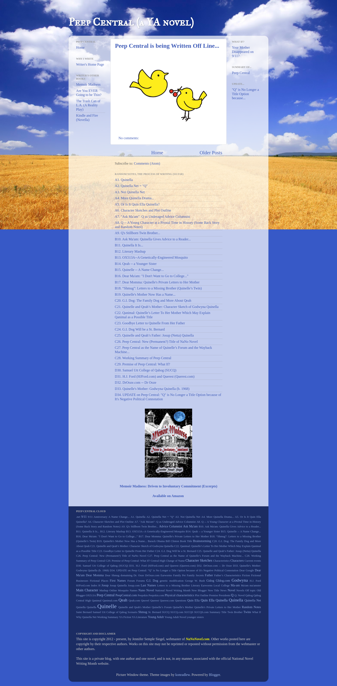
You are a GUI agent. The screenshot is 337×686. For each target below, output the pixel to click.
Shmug (142, 612)
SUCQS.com (201, 612)
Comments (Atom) (147, 163)
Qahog (249, 595)
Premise (213, 595)
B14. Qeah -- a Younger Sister (136, 264)
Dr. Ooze (138, 575)
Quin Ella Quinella (214, 600)
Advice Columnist (170, 526)
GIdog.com (223, 580)
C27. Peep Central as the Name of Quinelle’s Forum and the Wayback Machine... (195, 555)
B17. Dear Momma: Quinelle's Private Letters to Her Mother (157, 282)
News (223, 590)
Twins (247, 612)
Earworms (166, 575)
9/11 (84, 516)
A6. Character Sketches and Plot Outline (143, 210)
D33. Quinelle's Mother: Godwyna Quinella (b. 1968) (152, 389)
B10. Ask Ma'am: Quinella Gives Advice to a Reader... (153, 239)
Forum (131, 580)
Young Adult (156, 617)
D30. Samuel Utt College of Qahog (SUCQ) (145, 370)
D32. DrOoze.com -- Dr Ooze (135, 383)
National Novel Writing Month (173, 590)
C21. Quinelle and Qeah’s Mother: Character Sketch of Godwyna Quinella (167, 307)
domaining (126, 575)
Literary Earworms (202, 585)
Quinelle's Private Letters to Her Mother (217, 607)
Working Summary (107, 617)
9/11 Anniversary (97, 516)
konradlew (182, 675)
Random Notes (251, 607)
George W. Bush (195, 580)
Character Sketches (198, 560)
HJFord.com (83, 585)
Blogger (214, 675)
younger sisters (195, 617)
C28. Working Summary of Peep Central (143, 358)
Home (157, 152)
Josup (105, 585)
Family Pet (179, 575)
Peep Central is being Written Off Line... (167, 45)
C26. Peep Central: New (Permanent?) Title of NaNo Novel (156, 342)
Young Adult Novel (175, 617)
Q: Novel (239, 595)
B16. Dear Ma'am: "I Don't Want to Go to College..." (151, 276)
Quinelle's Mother (183, 607)
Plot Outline (201, 595)
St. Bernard (154, 612)
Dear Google (246, 570)
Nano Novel (146, 590)
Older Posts (211, 152)
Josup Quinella (118, 585)
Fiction (246, 575)
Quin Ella (193, 600)
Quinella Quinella (86, 607)
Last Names (148, 585)
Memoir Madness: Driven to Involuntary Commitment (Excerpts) (168, 486)
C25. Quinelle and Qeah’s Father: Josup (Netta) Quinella (154, 335)
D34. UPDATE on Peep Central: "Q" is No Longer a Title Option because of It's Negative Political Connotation (174, 570)
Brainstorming (202, 541)
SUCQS (188, 612)
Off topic (250, 590)
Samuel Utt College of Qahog (110, 612)
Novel (231, 590)
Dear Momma (95, 575)
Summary (215, 612)
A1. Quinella (124, 180)
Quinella (236, 600)
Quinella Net (253, 600)
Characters (237, 560)
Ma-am (235, 585)
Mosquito (123, 590)
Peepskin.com (156, 595)
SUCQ (166, 612)
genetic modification (172, 580)
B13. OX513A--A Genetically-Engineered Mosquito (151, 258)
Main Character (87, 590)
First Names (118, 580)
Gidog (210, 580)
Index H (95, 585)
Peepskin (143, 595)
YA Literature (139, 617)
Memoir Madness (88, 85)
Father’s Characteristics (227, 575)
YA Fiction (125, 617)
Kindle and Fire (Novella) (87, 118)
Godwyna (239, 580)
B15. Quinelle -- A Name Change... (139, 270)
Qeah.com (134, 600)
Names (133, 590)
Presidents (224, 595)
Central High (158, 560)
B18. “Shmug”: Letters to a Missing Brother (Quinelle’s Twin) (158, 288)
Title (224, 612)
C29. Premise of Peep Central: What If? (142, 364)
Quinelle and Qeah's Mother (134, 607)
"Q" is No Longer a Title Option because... (245, 94)
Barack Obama (156, 541)
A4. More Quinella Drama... (134, 198)
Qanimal (96, 600)
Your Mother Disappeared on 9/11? (243, 52)
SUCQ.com (176, 612)
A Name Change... (119, 516)
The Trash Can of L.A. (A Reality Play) (88, 105)
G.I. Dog (152, 580)
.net (78, 516)
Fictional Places (99, 580)
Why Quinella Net (86, 617)
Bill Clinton (172, 541)
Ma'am (244, 585)
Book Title (186, 541)
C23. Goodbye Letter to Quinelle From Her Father (150, 323)
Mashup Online (108, 590)
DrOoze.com (152, 575)
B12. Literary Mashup (130, 251)
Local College (222, 585)
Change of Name (175, 560)
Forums (140, 580)
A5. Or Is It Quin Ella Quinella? (137, 204)
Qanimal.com (110, 600)
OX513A (91, 595)
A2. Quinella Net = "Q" (131, 186)
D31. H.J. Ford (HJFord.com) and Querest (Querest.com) (155, 377)
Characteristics (221, 560)
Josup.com (134, 585)
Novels (240, 590)
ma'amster (255, 585)
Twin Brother (234, 612)
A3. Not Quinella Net (130, 192)
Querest (154, 600)
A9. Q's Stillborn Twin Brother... (137, 233)
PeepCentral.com (126, 595)
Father (209, 575)
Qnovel (145, 600)
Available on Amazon (168, 496)
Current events (253, 560)
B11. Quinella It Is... (129, 245)
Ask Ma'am (190, 526)
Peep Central (241, 73)
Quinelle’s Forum (162, 607)
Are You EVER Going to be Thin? (88, 93)
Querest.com (167, 600)
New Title (213, 590)
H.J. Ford (255, 580)
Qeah (122, 600)
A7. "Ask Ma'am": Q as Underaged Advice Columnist (152, 217)
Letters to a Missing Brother (173, 585)
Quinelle (106, 606)
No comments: (129, 138)
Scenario (132, 612)
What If (256, 612)
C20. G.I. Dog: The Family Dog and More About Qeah (153, 301)
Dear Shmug (112, 575)
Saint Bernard (84, 612)
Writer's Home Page (90, 64)
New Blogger (199, 590)
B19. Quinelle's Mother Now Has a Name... (145, 295)
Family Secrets (195, 575)
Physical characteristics (179, 595)
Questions (180, 600)
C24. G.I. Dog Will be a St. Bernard (140, 329)
